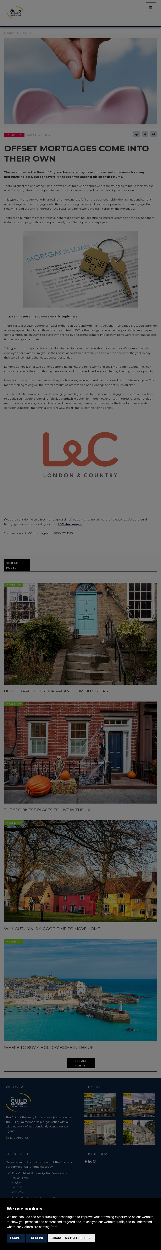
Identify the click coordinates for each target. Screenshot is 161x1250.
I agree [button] (16, 1238)
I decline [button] (36, 1238)
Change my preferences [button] (71, 1238)
